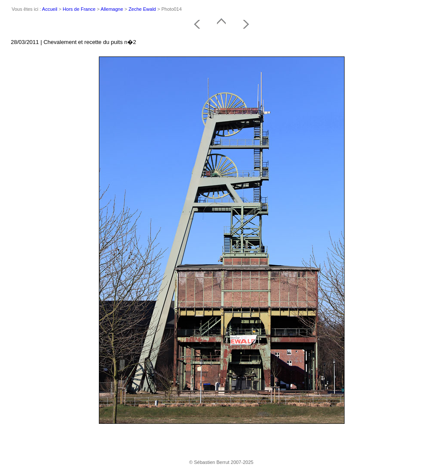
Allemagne (112, 9)
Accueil (49, 9)
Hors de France (79, 9)
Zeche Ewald (142, 9)
